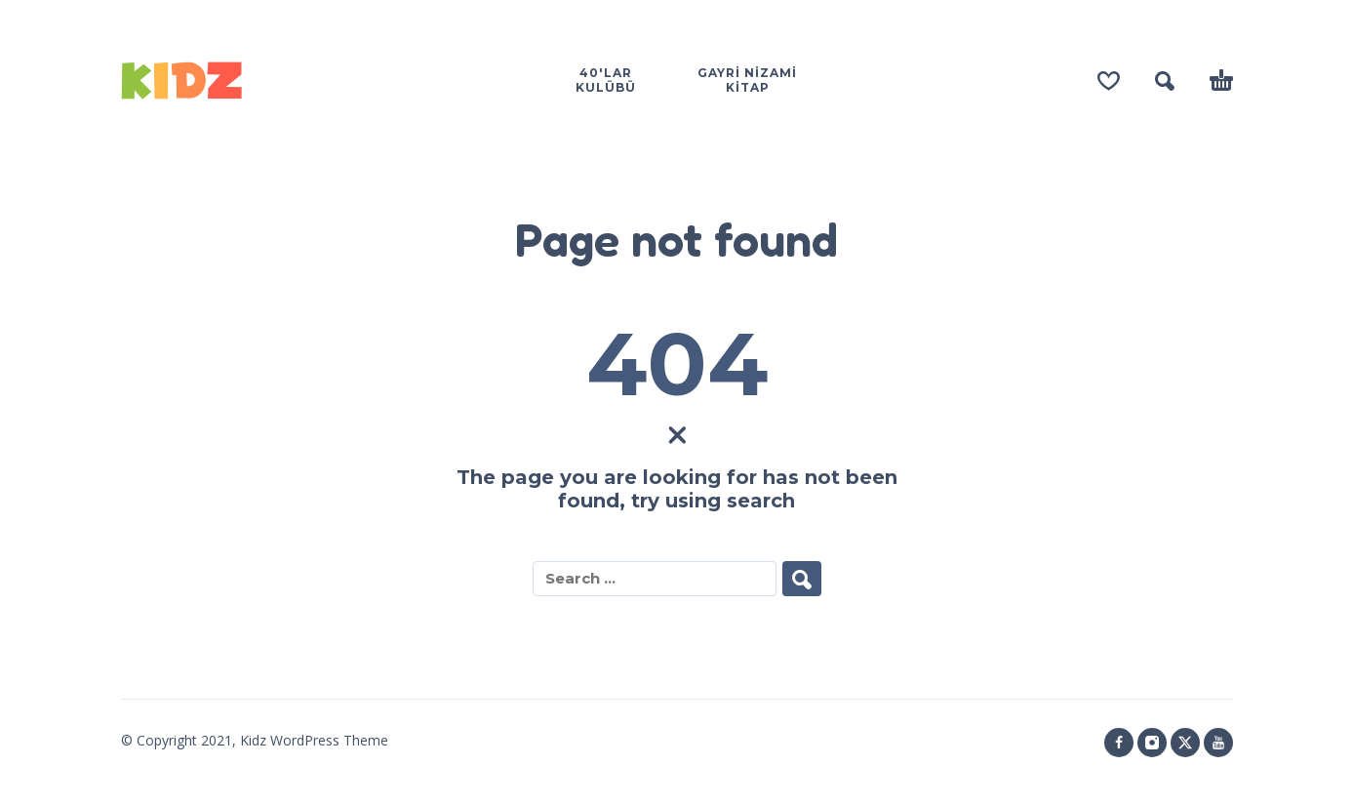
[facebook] (1119, 742)
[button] (1164, 81)
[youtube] (1218, 742)
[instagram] (1152, 742)
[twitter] (1185, 742)
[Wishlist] (1108, 81)
